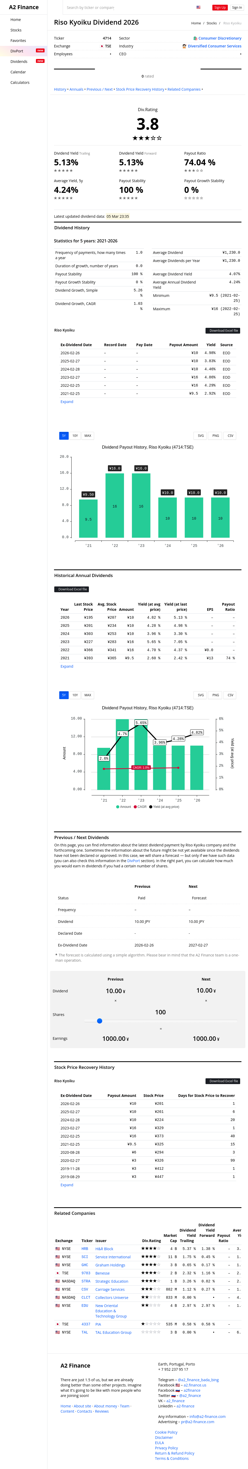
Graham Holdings (110, 1265)
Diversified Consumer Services (214, 45)
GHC (85, 1265)
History (60, 89)
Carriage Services (110, 1289)
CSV (229, 435)
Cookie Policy (166, 1432)
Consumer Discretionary (219, 38)
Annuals (76, 89)
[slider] (99, 1021)
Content (67, 1411)
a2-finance (185, 1405)
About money (105, 1405)
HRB (85, 1249)
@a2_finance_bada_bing (198, 1379)
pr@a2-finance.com (197, 1421)
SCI (85, 1257)
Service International (113, 1256)
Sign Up (220, 7)
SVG (200, 435)
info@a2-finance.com (208, 1416)
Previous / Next (99, 89)
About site (82, 1405)
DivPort (133, 860)
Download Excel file (223, 330)
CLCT (86, 1298)
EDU (85, 1306)
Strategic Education (111, 1281)
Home (196, 23)
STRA (86, 1281)
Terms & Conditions (172, 1458)
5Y (64, 435)
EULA (159, 1442)
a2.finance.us (195, 1385)
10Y (75, 435)
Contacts (84, 1411)
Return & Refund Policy (174, 1453)
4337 (86, 1324)
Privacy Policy (166, 1447)
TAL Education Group (113, 1332)
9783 (86, 1273)
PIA (98, 1324)
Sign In (237, 7)
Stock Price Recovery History (140, 89)
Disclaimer (164, 1437)
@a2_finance (190, 1395)
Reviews (102, 1411)
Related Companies (184, 89)
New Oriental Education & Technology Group (111, 1311)
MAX (87, 435)
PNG (215, 435)
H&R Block (104, 1248)
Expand (67, 401)
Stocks (212, 23)
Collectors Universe (111, 1297)
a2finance (192, 1390)
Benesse (102, 1273)
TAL (85, 1332)
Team (124, 1405)
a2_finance (175, 1400)
